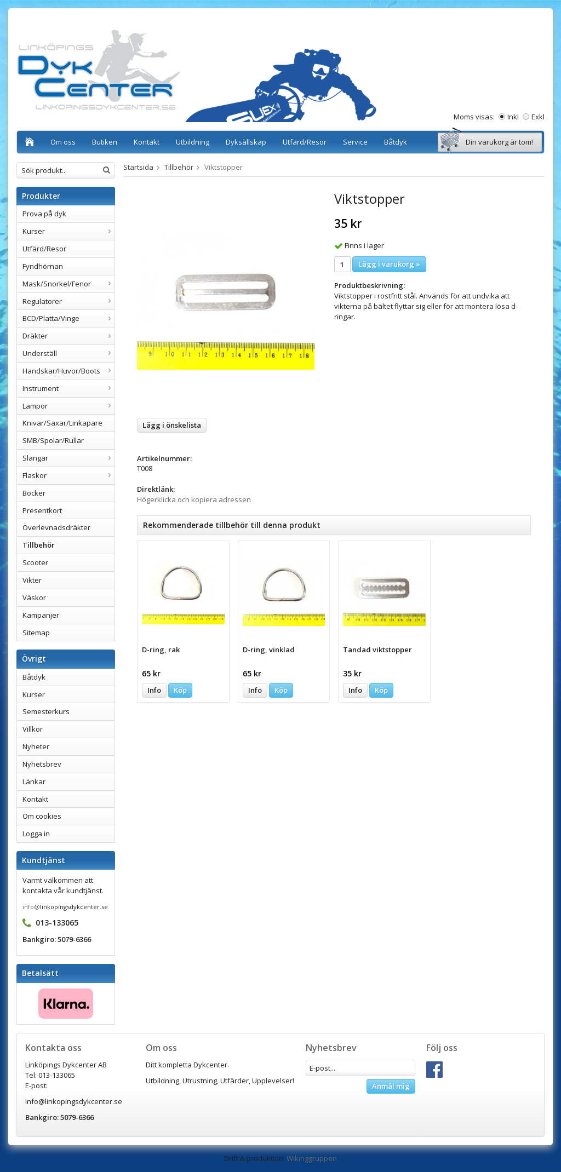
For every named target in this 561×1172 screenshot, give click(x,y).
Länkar (33, 781)
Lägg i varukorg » (389, 264)
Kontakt (146, 142)
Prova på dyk (44, 214)
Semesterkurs (46, 711)
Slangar (68, 458)
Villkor (32, 729)
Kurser (68, 231)
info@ (31, 907)
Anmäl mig (391, 1086)
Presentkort (42, 510)
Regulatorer (68, 301)
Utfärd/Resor (305, 142)
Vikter (32, 580)
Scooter (35, 562)
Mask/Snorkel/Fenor (68, 284)
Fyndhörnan (42, 266)
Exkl (538, 117)
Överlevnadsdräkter (56, 527)
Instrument (68, 388)
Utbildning (192, 142)
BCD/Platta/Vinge (68, 318)
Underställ (68, 353)
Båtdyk (395, 142)
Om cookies (41, 816)
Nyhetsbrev (41, 764)
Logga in (36, 833)
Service (355, 142)
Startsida (138, 167)
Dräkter (68, 336)
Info (154, 690)
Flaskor (68, 475)
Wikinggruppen (312, 1158)
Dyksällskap (246, 142)
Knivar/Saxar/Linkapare (62, 423)
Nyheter (35, 746)
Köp (180, 690)
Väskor (34, 597)
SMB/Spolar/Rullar (53, 440)
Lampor (68, 406)
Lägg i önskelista (171, 425)
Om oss (63, 142)
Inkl (513, 117)
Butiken (104, 142)
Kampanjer (40, 615)
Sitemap (36, 632)
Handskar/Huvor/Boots (68, 371)
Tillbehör (38, 545)
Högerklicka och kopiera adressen (194, 499)
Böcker (33, 493)
